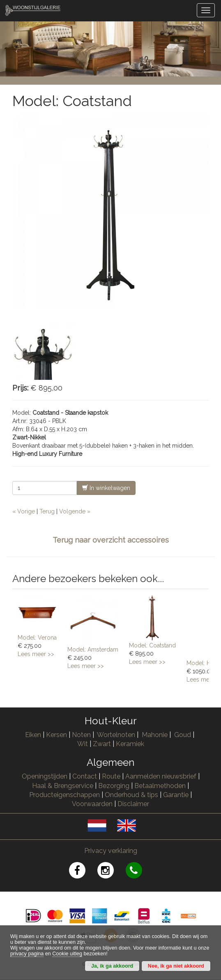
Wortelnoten (116, 735)
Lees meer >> (36, 654)
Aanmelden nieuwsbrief (160, 776)
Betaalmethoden (160, 786)
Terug (47, 511)
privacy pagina (27, 954)
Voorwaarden (92, 804)
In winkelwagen (106, 487)
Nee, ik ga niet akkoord (176, 966)
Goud (182, 735)
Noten (81, 735)
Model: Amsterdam (92, 649)
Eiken (33, 735)
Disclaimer (133, 804)
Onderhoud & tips (131, 795)
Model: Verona (37, 637)
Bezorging (114, 786)
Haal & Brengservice (62, 786)
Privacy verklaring (110, 851)
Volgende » (74, 511)
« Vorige (23, 511)
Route (111, 776)
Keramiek (130, 744)
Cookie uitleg (67, 954)
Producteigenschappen (64, 795)
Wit (82, 744)
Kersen (56, 735)
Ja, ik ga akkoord (112, 966)
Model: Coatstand (152, 645)
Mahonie (155, 735)
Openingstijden (44, 776)
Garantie (176, 795)
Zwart (102, 744)
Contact (84, 776)
